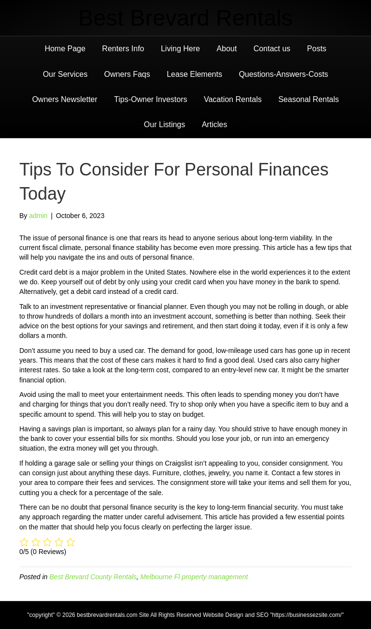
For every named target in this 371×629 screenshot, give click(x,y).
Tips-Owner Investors (150, 99)
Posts (317, 48)
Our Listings (164, 124)
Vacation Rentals (233, 99)
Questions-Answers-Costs (283, 74)
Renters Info (123, 48)
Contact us (272, 48)
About (226, 48)
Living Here (180, 48)
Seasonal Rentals (308, 99)
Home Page (65, 48)
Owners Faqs (127, 74)
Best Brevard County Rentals (93, 577)
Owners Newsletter (64, 99)
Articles (214, 124)
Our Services (65, 74)
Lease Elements (194, 74)
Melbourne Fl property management (194, 577)
